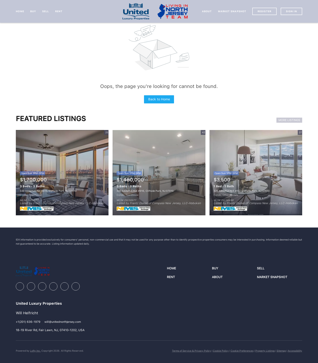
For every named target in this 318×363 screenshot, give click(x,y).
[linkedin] (31, 286)
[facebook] (20, 286)
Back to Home (159, 99)
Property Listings (265, 350)
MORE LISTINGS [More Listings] (289, 120)
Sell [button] (45, 11)
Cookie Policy (221, 350)
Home (20, 11)
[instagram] (53, 286)
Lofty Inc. (35, 350)
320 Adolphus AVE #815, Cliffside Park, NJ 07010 (48, 191)
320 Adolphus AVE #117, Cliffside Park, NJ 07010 (242, 191)
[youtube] (64, 286)
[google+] (76, 286)
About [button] (207, 11)
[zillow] (42, 286)
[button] (189, 268)
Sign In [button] (291, 11)
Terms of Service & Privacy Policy (191, 350)
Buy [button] (33, 11)
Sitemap (281, 350)
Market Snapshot (232, 11)
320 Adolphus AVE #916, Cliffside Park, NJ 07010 (145, 191)
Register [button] (264, 11)
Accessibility (295, 350)
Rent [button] (58, 11)
